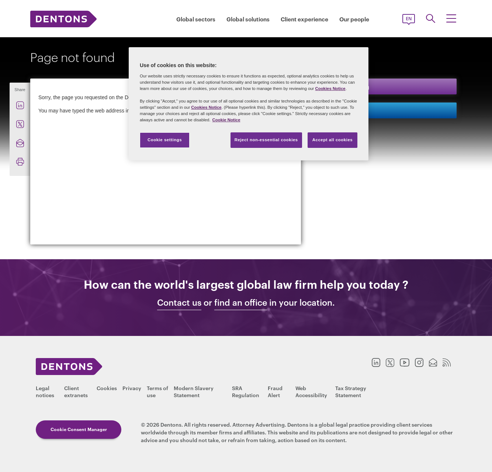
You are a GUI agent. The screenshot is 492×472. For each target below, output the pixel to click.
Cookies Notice (330, 88)
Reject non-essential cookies (266, 140)
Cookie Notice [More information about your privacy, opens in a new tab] (226, 120)
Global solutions (248, 19)
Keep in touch (346, 86)
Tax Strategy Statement (350, 391)
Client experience (304, 19)
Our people (354, 19)
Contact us (341, 110)
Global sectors (195, 19)
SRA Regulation (245, 391)
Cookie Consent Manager (79, 429)
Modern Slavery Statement (194, 391)
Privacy (131, 387)
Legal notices (45, 391)
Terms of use (157, 391)
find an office (240, 302)
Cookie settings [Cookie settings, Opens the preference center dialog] (165, 140)
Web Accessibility (311, 391)
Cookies (107, 387)
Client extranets (76, 391)
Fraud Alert (275, 391)
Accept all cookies (332, 140)
